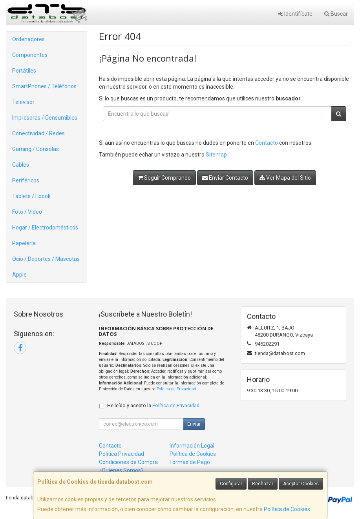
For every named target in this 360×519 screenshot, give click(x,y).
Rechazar (262, 483)
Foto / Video (27, 212)
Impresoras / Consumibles (44, 118)
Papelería (24, 243)
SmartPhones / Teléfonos (44, 86)
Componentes (30, 55)
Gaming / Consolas (35, 149)
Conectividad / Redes (38, 133)
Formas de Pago (190, 462)
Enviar (194, 424)
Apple (19, 274)
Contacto (266, 143)
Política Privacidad (121, 454)
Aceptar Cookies (301, 483)
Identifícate (295, 14)
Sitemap (216, 154)
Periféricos (25, 180)
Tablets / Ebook (31, 196)
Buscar (336, 14)
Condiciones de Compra (128, 462)
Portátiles (24, 70)
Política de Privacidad (176, 389)
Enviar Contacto (225, 178)
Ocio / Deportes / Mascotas (46, 259)
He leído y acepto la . (154, 405)
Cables (20, 165)
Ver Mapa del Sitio (285, 178)
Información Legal (192, 446)
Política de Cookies (287, 509)
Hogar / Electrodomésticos (45, 227)
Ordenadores (28, 39)
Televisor (23, 102)
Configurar (231, 483)
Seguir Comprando (164, 178)
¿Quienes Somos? (121, 470)
